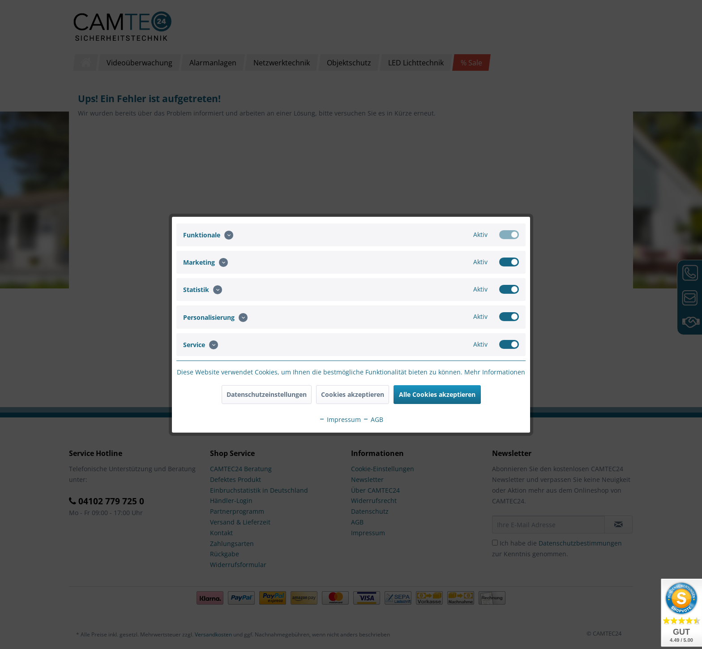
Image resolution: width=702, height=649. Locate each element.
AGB (373, 419)
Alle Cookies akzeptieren (437, 394)
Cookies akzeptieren (352, 394)
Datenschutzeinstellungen (267, 394)
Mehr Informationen (494, 372)
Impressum (340, 419)
